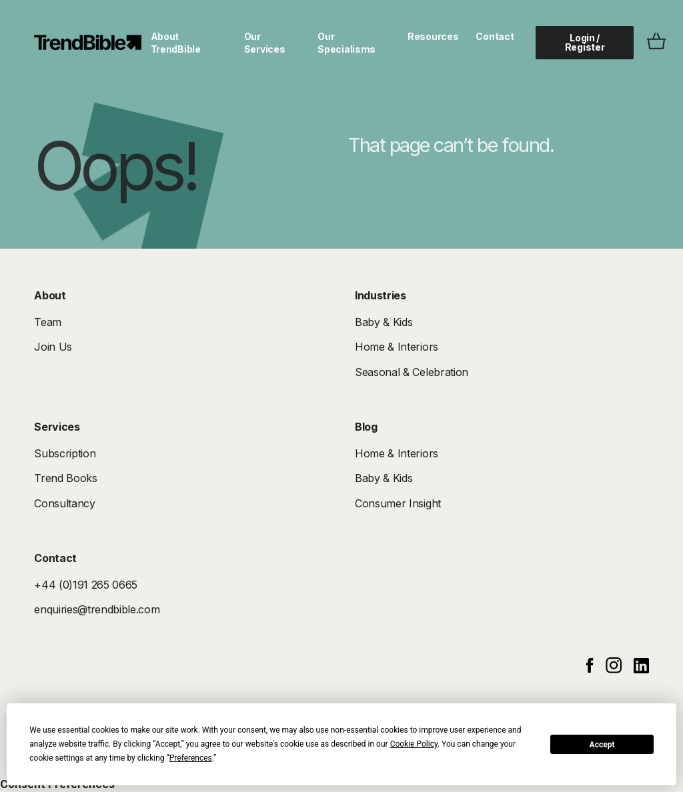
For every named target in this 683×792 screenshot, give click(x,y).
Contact (495, 36)
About (49, 295)
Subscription (64, 453)
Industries (380, 295)
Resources (433, 36)
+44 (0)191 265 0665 (85, 584)
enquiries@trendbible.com (96, 609)
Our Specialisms (346, 43)
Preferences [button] (190, 758)
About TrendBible (176, 43)
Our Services (264, 43)
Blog (366, 426)
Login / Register (585, 42)
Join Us (53, 346)
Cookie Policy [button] (414, 744)
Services (56, 426)
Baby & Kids (383, 322)
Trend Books (65, 478)
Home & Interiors (396, 346)
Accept (602, 744)
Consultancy (64, 503)
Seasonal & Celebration (411, 372)
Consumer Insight (398, 503)
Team (47, 322)
